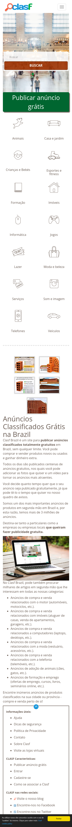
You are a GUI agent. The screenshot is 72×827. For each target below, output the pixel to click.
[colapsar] (62, 7)
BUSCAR (36, 65)
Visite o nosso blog (29, 798)
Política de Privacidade (30, 731)
